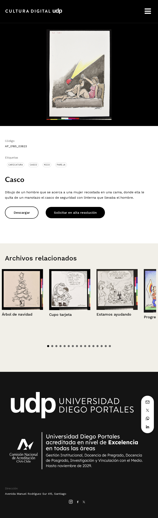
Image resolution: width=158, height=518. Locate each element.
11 (89, 346)
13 (97, 346)
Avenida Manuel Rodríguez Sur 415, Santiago (35, 493)
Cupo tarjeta (60, 314)
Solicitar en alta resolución (75, 213)
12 (93, 346)
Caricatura (15, 164)
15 (106, 346)
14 (102, 346)
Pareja (61, 164)
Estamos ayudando (113, 314)
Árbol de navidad (17, 314)
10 (85, 346)
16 (110, 346)
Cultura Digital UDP (34, 13)
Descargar (22, 213)
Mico (47, 164)
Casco (33, 164)
